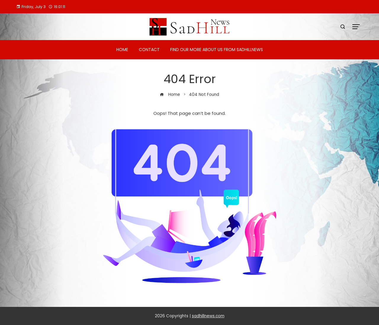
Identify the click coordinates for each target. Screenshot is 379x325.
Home (122, 50)
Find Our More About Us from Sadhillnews (216, 50)
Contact (149, 50)
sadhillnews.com (208, 316)
